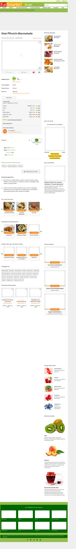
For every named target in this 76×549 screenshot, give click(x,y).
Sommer (4, 7)
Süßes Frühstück (24, 276)
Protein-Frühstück (34, 235)
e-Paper (63, 152)
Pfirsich (4, 166)
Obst (24, 273)
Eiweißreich (9, 235)
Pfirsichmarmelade (16, 273)
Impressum (25, 535)
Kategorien (5, 536)
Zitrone (9, 152)
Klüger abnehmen (35, 7)
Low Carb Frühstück (9, 212)
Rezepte (11, 7)
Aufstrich (16, 276)
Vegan (3, 280)
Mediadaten (61, 535)
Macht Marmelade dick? (51, 487)
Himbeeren (56, 395)
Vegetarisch (10, 280)
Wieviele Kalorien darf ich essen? (21, 93)
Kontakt (17, 535)
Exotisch (11, 270)
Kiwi (45, 436)
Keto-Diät (34, 212)
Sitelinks (13, 535)
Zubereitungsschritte (7, 177)
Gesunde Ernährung (21, 7)
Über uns (4, 535)
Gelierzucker (10, 155)
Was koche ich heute (9, 257)
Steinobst (29, 273)
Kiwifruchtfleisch (11, 150)
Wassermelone (57, 386)
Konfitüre (36, 270)
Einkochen (29, 270)
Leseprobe (46, 152)
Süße (24, 270)
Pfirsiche (12, 147)
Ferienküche (18, 270)
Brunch (4, 276)
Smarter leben (47, 7)
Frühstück (10, 276)
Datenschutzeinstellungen (40, 535)
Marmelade (5, 270)
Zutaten (3, 140)
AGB (21, 535)
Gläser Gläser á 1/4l (37, 143)
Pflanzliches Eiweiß (21, 235)
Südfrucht (35, 273)
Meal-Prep (34, 257)
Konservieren (33, 276)
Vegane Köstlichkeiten (54, 312)
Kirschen (56, 377)
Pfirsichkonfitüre (6, 273)
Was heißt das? (16, 82)
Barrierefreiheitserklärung (52, 535)
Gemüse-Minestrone (21, 301)
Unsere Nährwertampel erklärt (14, 119)
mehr (39, 105)
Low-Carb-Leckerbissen (55, 265)
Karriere (9, 535)
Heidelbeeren (57, 404)
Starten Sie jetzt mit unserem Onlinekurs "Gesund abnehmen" (54, 175)
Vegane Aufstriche (18, 280)
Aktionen (55, 7)
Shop (62, 7)
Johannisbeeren (58, 368)
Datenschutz (30, 535)
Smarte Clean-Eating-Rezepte (54, 288)
